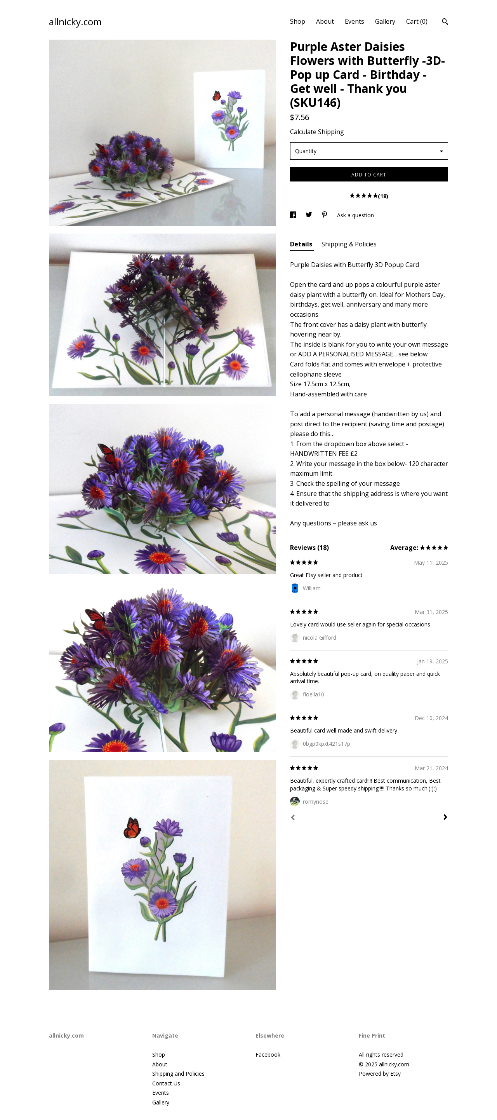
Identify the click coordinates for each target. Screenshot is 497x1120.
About (325, 21)
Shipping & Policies (349, 244)
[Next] (445, 818)
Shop (297, 21)
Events (354, 21)
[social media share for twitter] (310, 215)
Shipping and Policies (178, 1073)
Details (302, 244)
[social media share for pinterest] (325, 215)
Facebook (267, 1054)
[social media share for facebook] (294, 215)
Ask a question (355, 215)
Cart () (416, 21)
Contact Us (166, 1083)
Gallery (385, 21)
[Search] (445, 22)
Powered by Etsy (380, 1073)
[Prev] (292, 818)
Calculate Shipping (317, 131)
